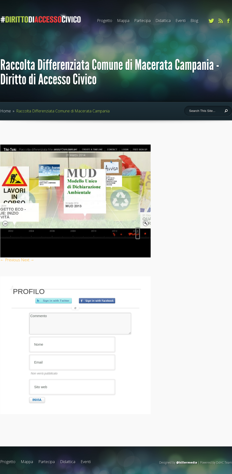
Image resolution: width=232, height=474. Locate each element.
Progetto (104, 20)
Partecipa (142, 20)
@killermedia (186, 462)
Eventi (181, 20)
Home (5, 111)
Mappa (123, 20)
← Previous (10, 260)
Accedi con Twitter (53, 300)
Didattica (163, 20)
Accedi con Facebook (97, 300)
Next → (27, 260)
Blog (194, 20)
